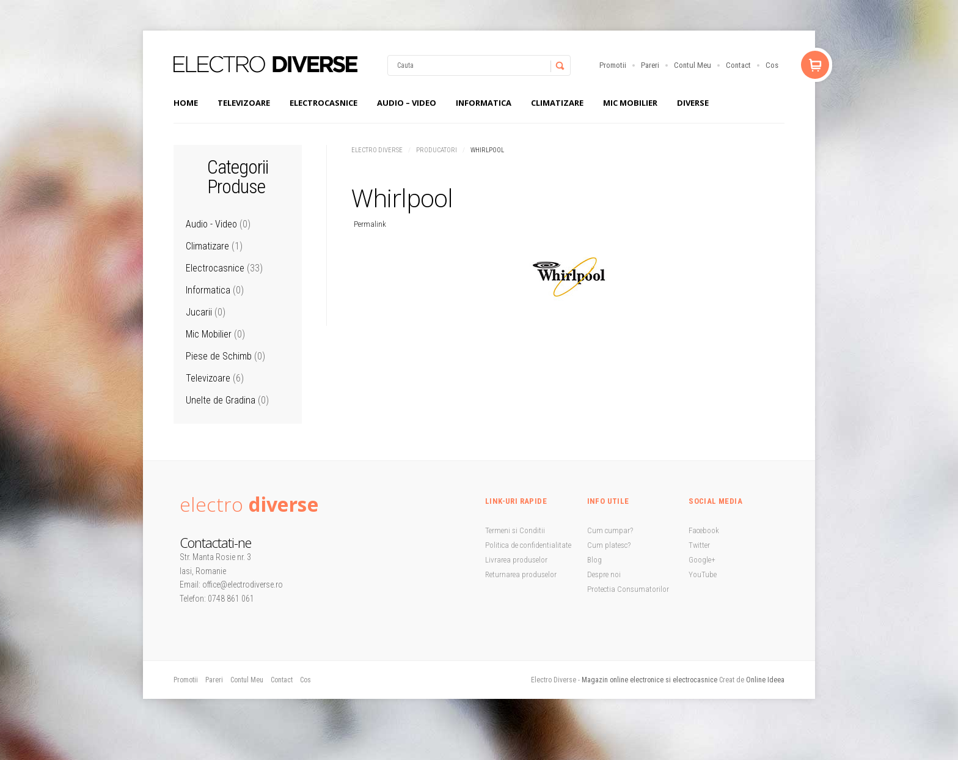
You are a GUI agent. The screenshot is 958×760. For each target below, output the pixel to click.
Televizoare (244, 102)
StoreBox (265, 64)
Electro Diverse (377, 150)
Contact (738, 65)
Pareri (650, 65)
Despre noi (604, 574)
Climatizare (557, 102)
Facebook (704, 530)
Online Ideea (765, 680)
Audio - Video (211, 224)
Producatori (436, 150)
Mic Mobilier (630, 102)
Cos (772, 65)
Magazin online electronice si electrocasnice (649, 680)
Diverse (693, 102)
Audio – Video (406, 102)
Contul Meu (692, 65)
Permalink (370, 224)
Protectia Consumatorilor (628, 589)
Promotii (612, 65)
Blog (594, 559)
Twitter (699, 545)
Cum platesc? (609, 545)
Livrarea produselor (516, 559)
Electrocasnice (323, 102)
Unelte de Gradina (220, 400)
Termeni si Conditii (515, 530)
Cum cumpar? (610, 530)
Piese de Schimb (219, 356)
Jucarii (199, 312)
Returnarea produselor (521, 574)
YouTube (703, 574)
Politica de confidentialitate (528, 545)
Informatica (483, 102)
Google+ (702, 559)
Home (186, 102)
